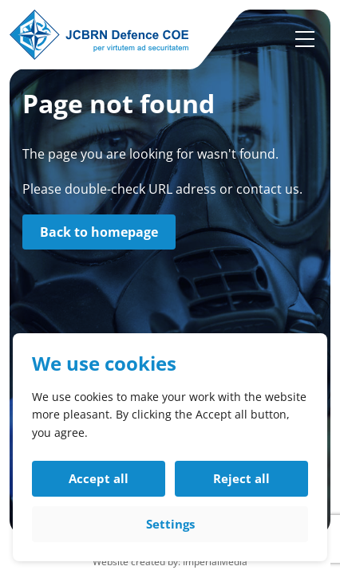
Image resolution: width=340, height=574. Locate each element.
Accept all (98, 478)
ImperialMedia (215, 561)
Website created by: (138, 561)
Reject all (241, 478)
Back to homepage (99, 232)
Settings (170, 524)
